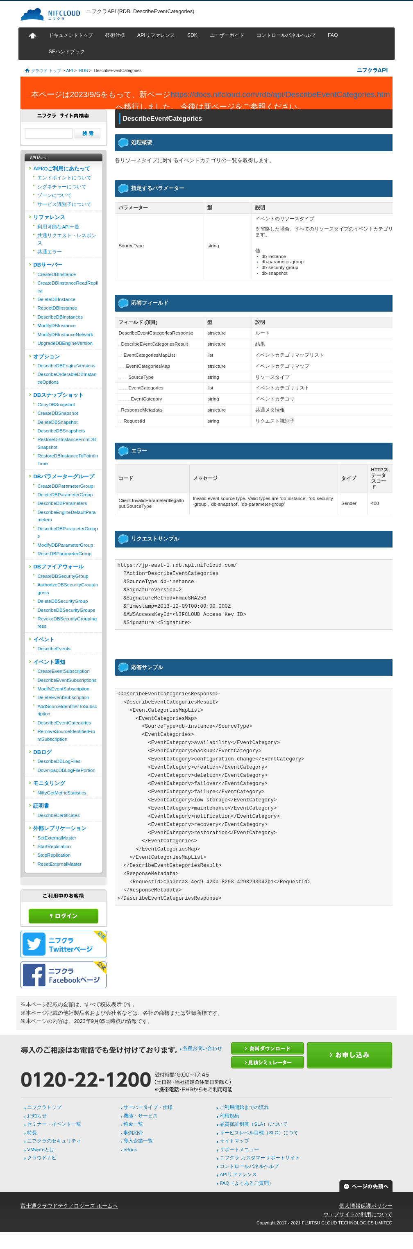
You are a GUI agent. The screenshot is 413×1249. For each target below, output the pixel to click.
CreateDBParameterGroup (65, 486)
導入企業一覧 (138, 1140)
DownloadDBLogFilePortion (66, 770)
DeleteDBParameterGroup (65, 494)
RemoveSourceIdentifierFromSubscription (66, 735)
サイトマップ (234, 1140)
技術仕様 (115, 35)
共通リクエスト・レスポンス (66, 239)
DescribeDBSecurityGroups (66, 610)
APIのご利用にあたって (61, 168)
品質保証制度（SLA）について (254, 1124)
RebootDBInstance (57, 307)
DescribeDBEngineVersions (66, 365)
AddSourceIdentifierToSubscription (67, 710)
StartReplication (53, 846)
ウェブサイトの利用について (358, 1214)
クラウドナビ (42, 1157)
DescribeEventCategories (64, 722)
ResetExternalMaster (59, 864)
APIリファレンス (156, 35)
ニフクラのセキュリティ (54, 1140)
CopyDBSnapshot (56, 404)
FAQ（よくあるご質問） (246, 1183)
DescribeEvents (53, 648)
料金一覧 (133, 1124)
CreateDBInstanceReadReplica (67, 287)
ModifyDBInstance (56, 325)
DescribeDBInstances (60, 317)
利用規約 (229, 1115)
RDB (83, 70)
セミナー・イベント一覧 (54, 1124)
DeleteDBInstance (56, 299)
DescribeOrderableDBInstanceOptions (66, 378)
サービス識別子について (64, 204)
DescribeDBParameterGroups (67, 532)
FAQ (333, 35)
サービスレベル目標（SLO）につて (259, 1132)
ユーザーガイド (227, 35)
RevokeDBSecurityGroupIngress (67, 622)
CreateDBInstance (56, 274)
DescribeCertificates (58, 815)
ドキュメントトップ (71, 35)
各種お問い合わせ (202, 1048)
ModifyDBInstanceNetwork (65, 334)
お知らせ (37, 1115)
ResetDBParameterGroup (64, 553)
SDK (192, 35)
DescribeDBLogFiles (58, 761)
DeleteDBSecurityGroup (62, 601)
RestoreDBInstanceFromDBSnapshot (66, 443)
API (69, 70)
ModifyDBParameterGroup (65, 545)
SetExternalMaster (56, 837)
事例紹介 (133, 1132)
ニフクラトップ (44, 1107)
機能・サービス (140, 1115)
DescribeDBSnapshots (61, 430)
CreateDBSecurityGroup (62, 576)
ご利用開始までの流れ (244, 1107)
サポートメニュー (239, 1149)
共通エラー (49, 251)
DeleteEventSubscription (63, 697)
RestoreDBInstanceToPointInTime (67, 459)
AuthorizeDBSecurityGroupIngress (67, 588)
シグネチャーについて (61, 186)
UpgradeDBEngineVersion (64, 343)
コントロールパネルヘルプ (285, 35)
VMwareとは (40, 1149)
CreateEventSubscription (63, 671)
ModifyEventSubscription (63, 688)
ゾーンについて (54, 195)
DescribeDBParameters (62, 503)
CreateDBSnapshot (57, 413)
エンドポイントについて (64, 177)
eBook (130, 1149)
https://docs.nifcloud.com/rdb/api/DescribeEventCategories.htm (280, 94)
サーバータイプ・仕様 (147, 1107)
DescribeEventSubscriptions (66, 680)
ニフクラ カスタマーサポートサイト (260, 1157)
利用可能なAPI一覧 (58, 226)
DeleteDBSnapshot (57, 422)
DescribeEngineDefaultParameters (66, 516)
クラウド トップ (46, 70)
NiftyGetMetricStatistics (61, 792)
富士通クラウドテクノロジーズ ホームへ (69, 1206)
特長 (32, 1132)
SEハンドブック (67, 51)
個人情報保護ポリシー (366, 1206)
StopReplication (53, 855)
